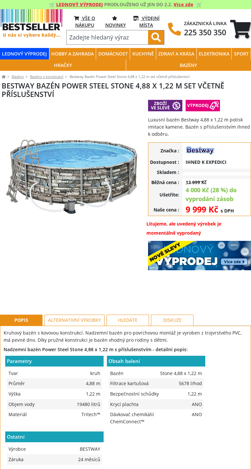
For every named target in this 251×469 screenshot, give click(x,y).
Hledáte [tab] (128, 291)
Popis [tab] (21, 291)
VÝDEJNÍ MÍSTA (146, 21)
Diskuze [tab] (172, 291)
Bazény (18, 76)
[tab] (240, 29)
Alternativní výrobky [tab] (74, 291)
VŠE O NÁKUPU (84, 21)
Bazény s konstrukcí (46, 76)
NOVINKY (115, 21)
